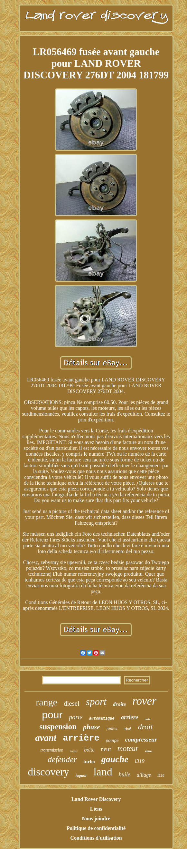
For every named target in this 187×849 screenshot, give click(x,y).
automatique (101, 718)
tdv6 (128, 728)
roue (148, 751)
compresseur (141, 739)
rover (144, 701)
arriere (129, 717)
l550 (160, 775)
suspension (58, 726)
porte (75, 717)
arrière (81, 738)
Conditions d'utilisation (96, 838)
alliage (144, 775)
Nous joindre (96, 818)
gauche (114, 759)
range (46, 702)
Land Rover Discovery (96, 799)
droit (145, 727)
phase (91, 727)
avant (45, 738)
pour (52, 715)
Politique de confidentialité (96, 828)
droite (119, 704)
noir (147, 719)
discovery (48, 772)
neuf (106, 749)
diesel (71, 703)
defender (62, 759)
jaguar (81, 775)
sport (96, 701)
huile (124, 774)
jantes (112, 728)
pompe (112, 740)
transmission (52, 750)
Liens (96, 809)
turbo (89, 761)
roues (74, 751)
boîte (89, 750)
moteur (127, 748)
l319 (140, 761)
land (102, 772)
